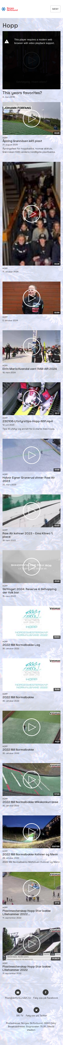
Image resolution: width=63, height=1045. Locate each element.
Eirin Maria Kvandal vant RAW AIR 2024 (30, 369)
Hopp (5, 137)
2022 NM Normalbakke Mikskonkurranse (30, 802)
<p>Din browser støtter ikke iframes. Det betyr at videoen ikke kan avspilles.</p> (31, 60)
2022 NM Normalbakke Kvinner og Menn (30, 854)
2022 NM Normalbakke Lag (21, 645)
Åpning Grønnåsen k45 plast (22, 141)
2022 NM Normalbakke (18, 697)
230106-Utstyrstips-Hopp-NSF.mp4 (28, 421)
